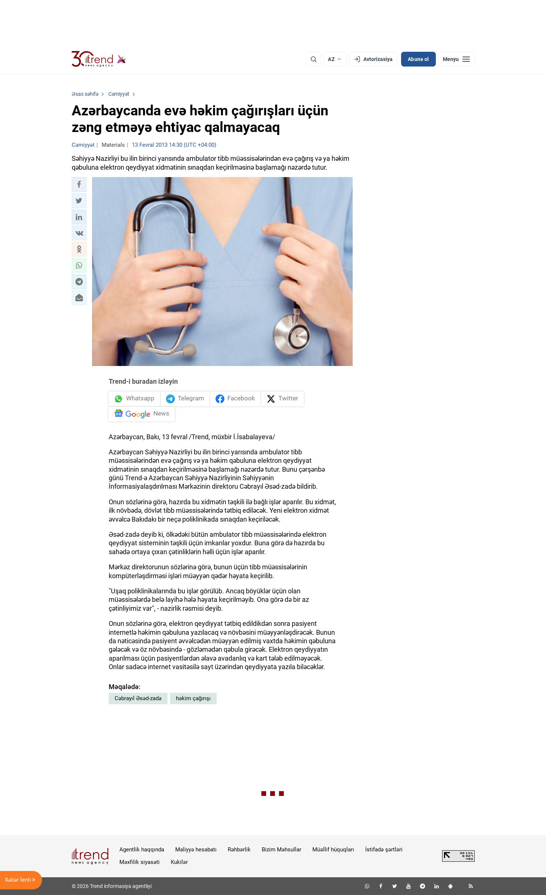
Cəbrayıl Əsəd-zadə (138, 698)
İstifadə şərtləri (384, 849)
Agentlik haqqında (141, 849)
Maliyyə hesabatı (196, 849)
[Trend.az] (99, 59)
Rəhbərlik (239, 849)
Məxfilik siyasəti (139, 862)
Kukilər (179, 862)
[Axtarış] (313, 59)
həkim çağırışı (193, 698)
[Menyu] (456, 59)
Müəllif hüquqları (333, 849)
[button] (79, 184)
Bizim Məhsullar (281, 849)
